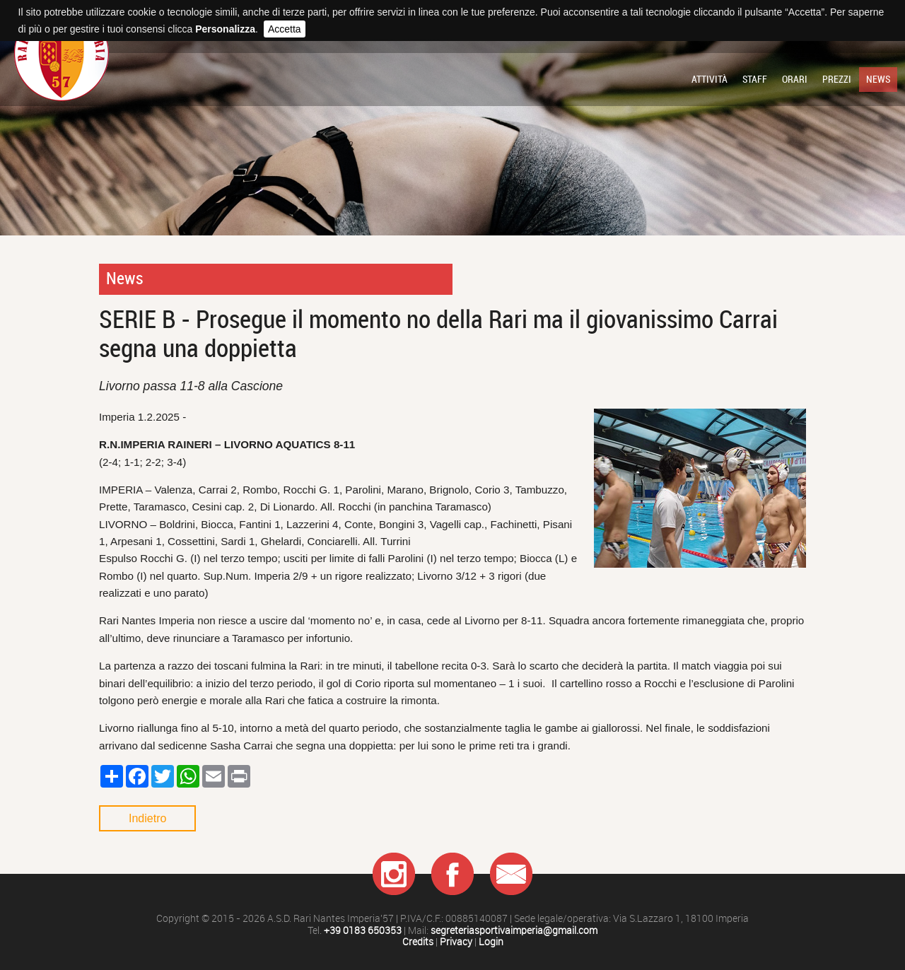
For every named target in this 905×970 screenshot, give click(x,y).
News (878, 79)
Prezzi (836, 79)
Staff (754, 79)
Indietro (147, 818)
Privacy (456, 942)
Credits (417, 942)
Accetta (284, 29)
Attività (709, 79)
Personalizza (225, 29)
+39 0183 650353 (363, 931)
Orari (794, 79)
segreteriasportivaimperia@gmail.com (514, 931)
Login (491, 942)
